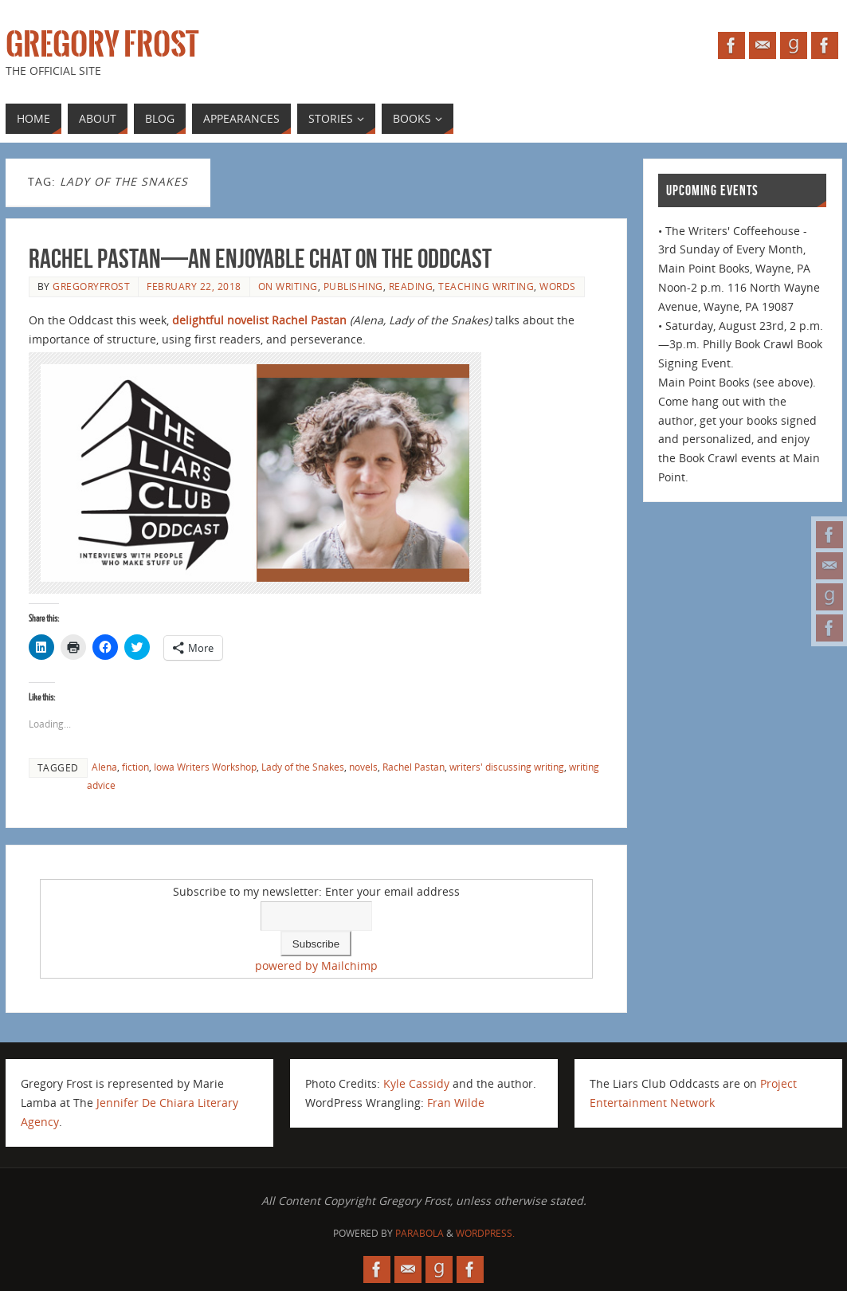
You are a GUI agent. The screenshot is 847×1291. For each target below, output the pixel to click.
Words (557, 286)
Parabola (419, 1233)
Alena (104, 766)
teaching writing (486, 286)
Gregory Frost (102, 44)
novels (363, 766)
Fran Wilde (455, 1102)
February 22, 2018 (194, 286)
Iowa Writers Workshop (205, 766)
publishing (353, 286)
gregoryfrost (91, 286)
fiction (135, 766)
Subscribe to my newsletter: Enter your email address (316, 891)
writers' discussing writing (506, 766)
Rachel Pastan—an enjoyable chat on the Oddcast (260, 258)
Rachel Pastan (413, 766)
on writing (288, 286)
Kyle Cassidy (416, 1083)
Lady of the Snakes (302, 766)
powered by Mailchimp (316, 965)
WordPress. (485, 1233)
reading (411, 286)
